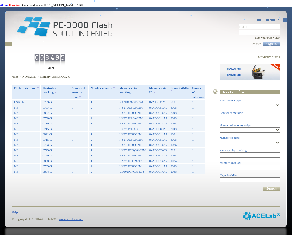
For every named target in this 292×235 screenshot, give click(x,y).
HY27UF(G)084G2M (132, 150)
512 (173, 102)
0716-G (47, 123)
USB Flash (20, 102)
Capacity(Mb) (180, 87)
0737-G (47, 107)
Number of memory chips (78, 92)
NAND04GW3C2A (131, 102)
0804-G (47, 171)
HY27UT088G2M (130, 112)
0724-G (47, 144)
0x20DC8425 (157, 102)
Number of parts (101, 87)
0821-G (47, 134)
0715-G (47, 128)
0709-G (47, 102)
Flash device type (25, 87)
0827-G (47, 112)
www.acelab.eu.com (71, 219)
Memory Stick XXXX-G (55, 76)
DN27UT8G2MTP (130, 161)
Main (15, 76)
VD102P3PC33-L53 (131, 171)
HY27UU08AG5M (131, 118)
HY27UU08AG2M (131, 107)
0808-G (47, 161)
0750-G (47, 118)
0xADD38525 (157, 128)
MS (16, 107)
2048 (174, 112)
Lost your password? (267, 37)
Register (256, 43)
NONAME (29, 76)
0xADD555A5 (158, 107)
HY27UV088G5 (129, 128)
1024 (174, 123)
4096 (174, 107)
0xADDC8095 (158, 150)
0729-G (47, 150)
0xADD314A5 (158, 112)
